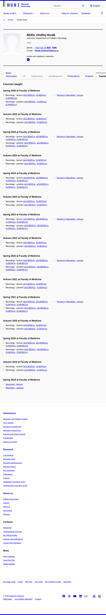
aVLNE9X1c (30, 102)
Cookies (38, 599)
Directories (7, 528)
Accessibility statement (23, 599)
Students (86, 13)
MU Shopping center (53, 582)
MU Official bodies (10, 535)
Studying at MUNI (10, 442)
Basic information (11, 74)
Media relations (9, 564)
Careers (6, 503)
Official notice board (10, 499)
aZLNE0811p (42, 137)
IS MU (20, 582)
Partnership (7, 511)
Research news (9, 459)
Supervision (37, 76)
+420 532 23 (43, 48)
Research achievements (12, 463)
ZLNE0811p (11, 98)
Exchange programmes (12, 427)
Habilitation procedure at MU (14, 482)
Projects (89, 76)
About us (8, 493)
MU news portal (9, 582)
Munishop (67, 582)
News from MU (9, 560)
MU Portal (38, 582)
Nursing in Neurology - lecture (70, 95)
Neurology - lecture (14, 384)
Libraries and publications (13, 539)
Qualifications (55, 76)
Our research (8, 455)
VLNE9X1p (41, 95)
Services (6, 514)
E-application (8, 438)
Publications (73, 76)
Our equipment (9, 470)
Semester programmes (12, 430)
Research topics (9, 467)
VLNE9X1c (41, 102)
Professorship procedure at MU (15, 486)
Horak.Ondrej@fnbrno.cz (46, 51)
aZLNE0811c (42, 143)
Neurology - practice (15, 388)
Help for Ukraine (70, 13)
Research (8, 449)
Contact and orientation (12, 543)
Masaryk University (16, 596)
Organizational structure (12, 532)
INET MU (28, 582)
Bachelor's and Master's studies (15, 419)
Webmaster (7, 599)
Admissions (9, 413)
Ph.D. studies (8, 423)
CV (24, 76)
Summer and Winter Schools (14, 434)
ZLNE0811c (11, 105)
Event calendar (9, 556)
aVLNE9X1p (29, 95)
